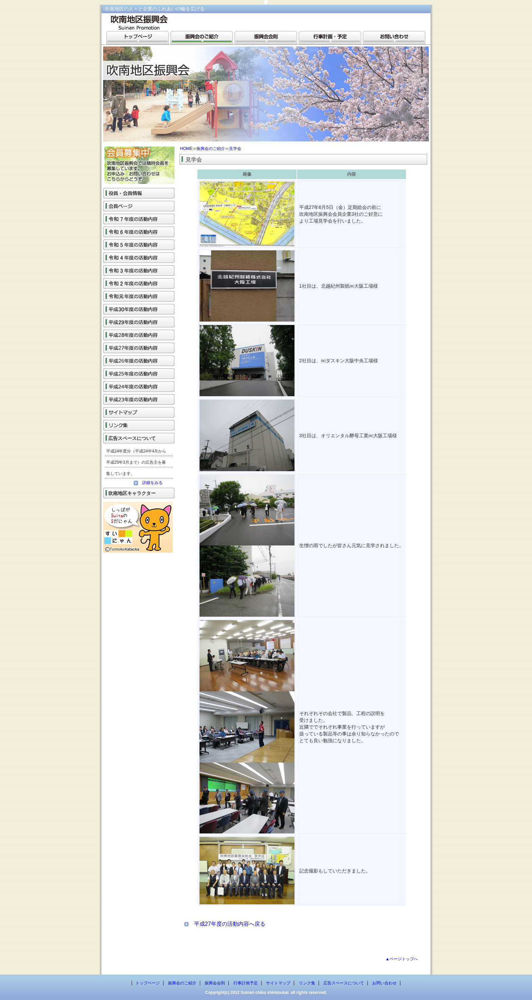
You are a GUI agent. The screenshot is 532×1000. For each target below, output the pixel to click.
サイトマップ (278, 983)
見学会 (235, 148)
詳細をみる (148, 482)
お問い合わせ (384, 983)
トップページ (147, 983)
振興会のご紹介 (210, 148)
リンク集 (307, 983)
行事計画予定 (245, 983)
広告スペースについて (343, 983)
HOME (186, 148)
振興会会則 (215, 983)
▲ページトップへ (401, 959)
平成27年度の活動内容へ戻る (229, 924)
